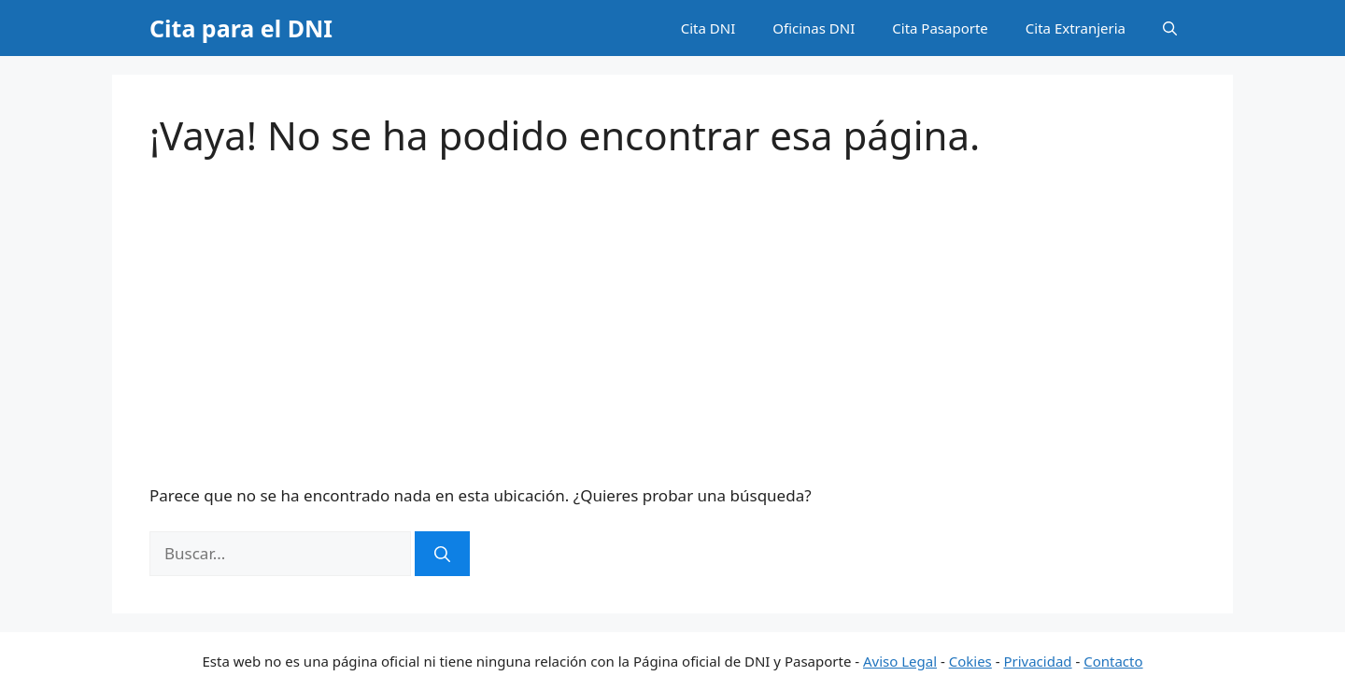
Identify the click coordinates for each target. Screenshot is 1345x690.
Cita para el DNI (241, 28)
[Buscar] (442, 553)
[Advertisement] (672, 321)
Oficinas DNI (813, 28)
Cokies (970, 661)
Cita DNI (708, 28)
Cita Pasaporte (940, 28)
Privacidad (1037, 661)
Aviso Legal (900, 661)
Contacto (1112, 661)
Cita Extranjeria (1076, 28)
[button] (1170, 28)
